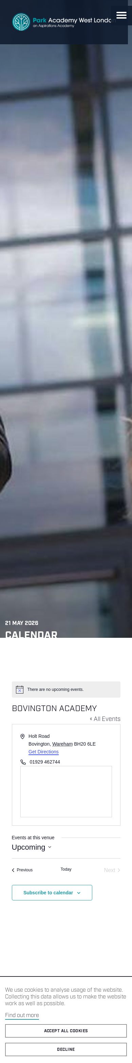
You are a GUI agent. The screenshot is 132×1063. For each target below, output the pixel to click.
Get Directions (44, 751)
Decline (66, 1049)
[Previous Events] (22, 870)
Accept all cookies (66, 1031)
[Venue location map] (66, 791)
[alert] (66, 689)
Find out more (22, 1015)
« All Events (105, 719)
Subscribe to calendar (48, 892)
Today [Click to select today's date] (65, 869)
